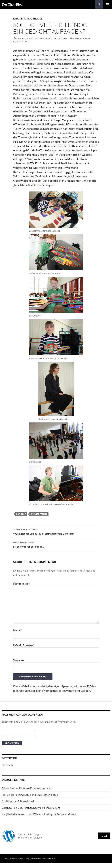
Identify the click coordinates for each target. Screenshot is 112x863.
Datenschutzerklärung (12, 858)
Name (17, 630)
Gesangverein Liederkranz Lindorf (21, 807)
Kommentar (21, 583)
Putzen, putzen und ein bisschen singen (36, 794)
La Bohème (19, 18)
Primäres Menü (107, 4)
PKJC (29, 18)
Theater (38, 18)
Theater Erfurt (39, 514)
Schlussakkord (26, 801)
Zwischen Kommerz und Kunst (36, 788)
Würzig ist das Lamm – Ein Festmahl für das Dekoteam (56, 531)
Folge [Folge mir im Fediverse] (103, 835)
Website (18, 660)
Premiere (21, 514)
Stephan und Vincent (55, 38)
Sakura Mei (8, 788)
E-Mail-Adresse (23, 645)
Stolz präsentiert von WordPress (41, 858)
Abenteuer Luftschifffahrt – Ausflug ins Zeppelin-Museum (44, 814)
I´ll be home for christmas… (56, 544)
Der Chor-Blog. (12, 4)
